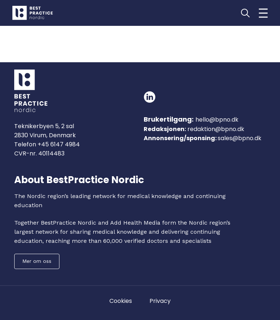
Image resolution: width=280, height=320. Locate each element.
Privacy (160, 301)
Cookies (120, 301)
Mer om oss (36, 261)
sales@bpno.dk (239, 138)
